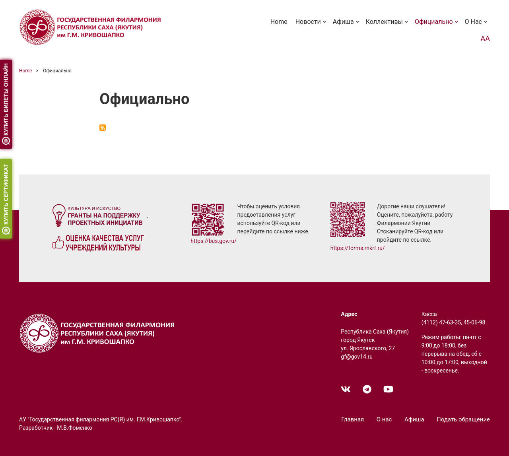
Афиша (347, 25)
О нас (477, 25)
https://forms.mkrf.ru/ (357, 248)
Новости (311, 25)
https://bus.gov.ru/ (213, 241)
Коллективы (388, 25)
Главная (352, 419)
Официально (437, 25)
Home (279, 21)
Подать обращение (463, 419)
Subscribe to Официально (102, 127)
